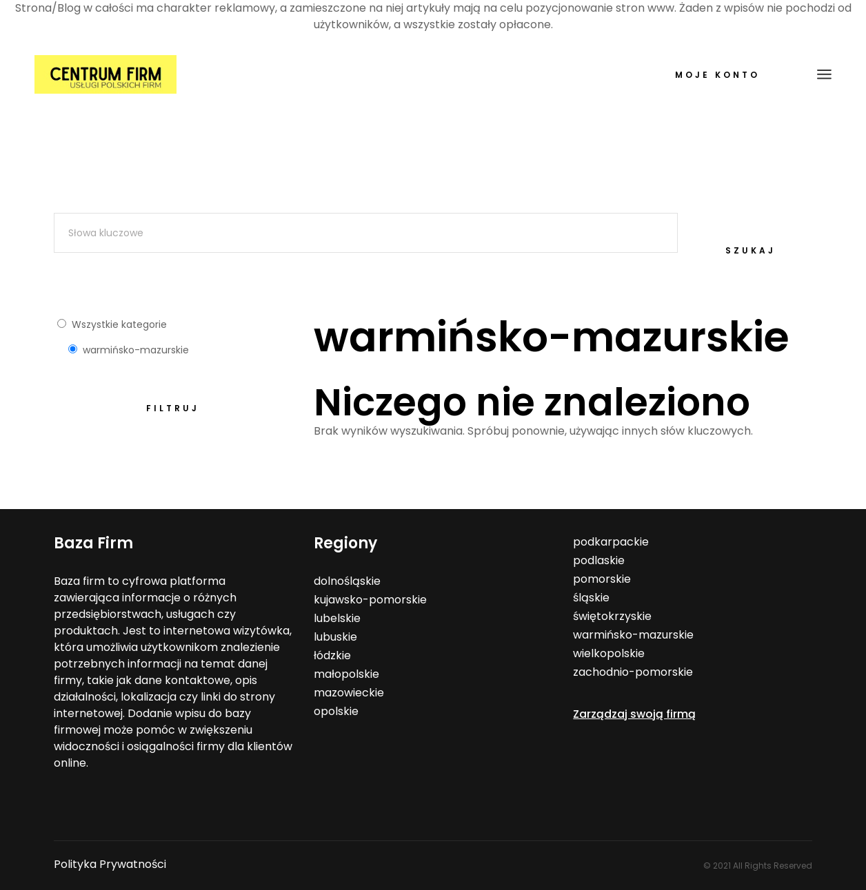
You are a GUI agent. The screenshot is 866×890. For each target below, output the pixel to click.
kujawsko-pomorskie (370, 600)
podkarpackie (611, 542)
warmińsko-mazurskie (633, 635)
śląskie (591, 598)
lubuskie (335, 637)
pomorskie (602, 579)
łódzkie (332, 655)
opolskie (336, 711)
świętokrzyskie (612, 616)
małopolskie (346, 674)
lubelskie (337, 618)
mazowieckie (349, 693)
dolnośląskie (347, 581)
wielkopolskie (609, 653)
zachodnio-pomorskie (633, 672)
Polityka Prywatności (110, 864)
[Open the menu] (824, 74)
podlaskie (599, 560)
